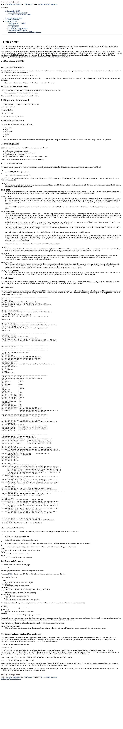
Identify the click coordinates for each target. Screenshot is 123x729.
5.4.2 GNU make (13, 25)
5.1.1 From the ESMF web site (17, 13)
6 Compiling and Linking (12, 4)
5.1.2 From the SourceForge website (19, 14)
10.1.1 (10, 622)
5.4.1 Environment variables (17, 23)
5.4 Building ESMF (11, 21)
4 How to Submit (44, 4)
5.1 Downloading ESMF (12, 11)
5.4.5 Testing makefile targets (17, 30)
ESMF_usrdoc (28, 4)
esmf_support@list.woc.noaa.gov (11, 727)
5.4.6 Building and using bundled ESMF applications (24, 32)
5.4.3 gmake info (13, 26)
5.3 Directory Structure (12, 20)
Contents (54, 4)
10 (60, 48)
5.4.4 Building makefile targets (17, 28)
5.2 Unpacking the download (13, 18)
